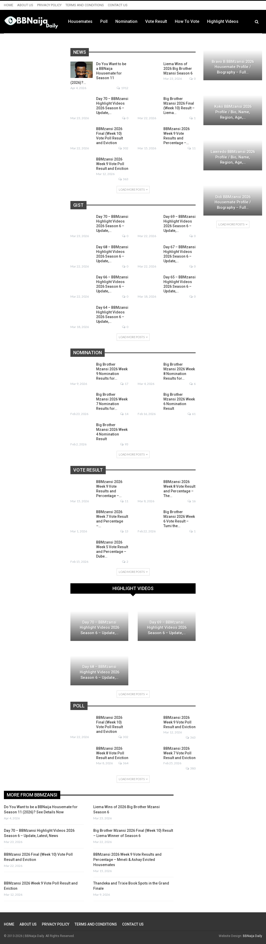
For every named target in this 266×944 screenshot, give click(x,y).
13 (124, 531)
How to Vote (217, 21)
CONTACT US (118, 5)
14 (124, 414)
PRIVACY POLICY (49, 5)
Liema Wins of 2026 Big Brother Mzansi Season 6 (177, 68)
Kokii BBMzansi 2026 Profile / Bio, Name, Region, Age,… (232, 111)
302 (123, 148)
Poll (134, 21)
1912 (122, 88)
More (243, 21)
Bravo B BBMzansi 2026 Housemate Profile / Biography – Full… (233, 67)
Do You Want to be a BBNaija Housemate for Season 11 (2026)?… (98, 73)
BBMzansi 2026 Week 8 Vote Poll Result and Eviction (112, 753)
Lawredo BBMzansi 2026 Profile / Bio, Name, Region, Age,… (233, 157)
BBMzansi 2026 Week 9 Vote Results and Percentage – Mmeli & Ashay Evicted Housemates (127, 859)
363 (123, 179)
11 (192, 148)
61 (192, 414)
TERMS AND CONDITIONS (84, 5)
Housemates (111, 21)
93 (124, 444)
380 (191, 768)
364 (123, 763)
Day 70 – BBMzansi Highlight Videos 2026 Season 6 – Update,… (99, 627)
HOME (8, 5)
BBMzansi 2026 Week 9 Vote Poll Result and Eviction (112, 164)
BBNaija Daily (252, 936)
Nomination (157, 21)
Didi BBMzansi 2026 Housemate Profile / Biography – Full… (233, 202)
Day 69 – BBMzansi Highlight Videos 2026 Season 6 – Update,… (167, 627)
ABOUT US (25, 5)
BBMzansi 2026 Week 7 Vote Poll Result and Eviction (179, 753)
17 (124, 384)
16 (192, 501)
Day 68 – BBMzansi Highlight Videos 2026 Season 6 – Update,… (99, 672)
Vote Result (187, 21)
